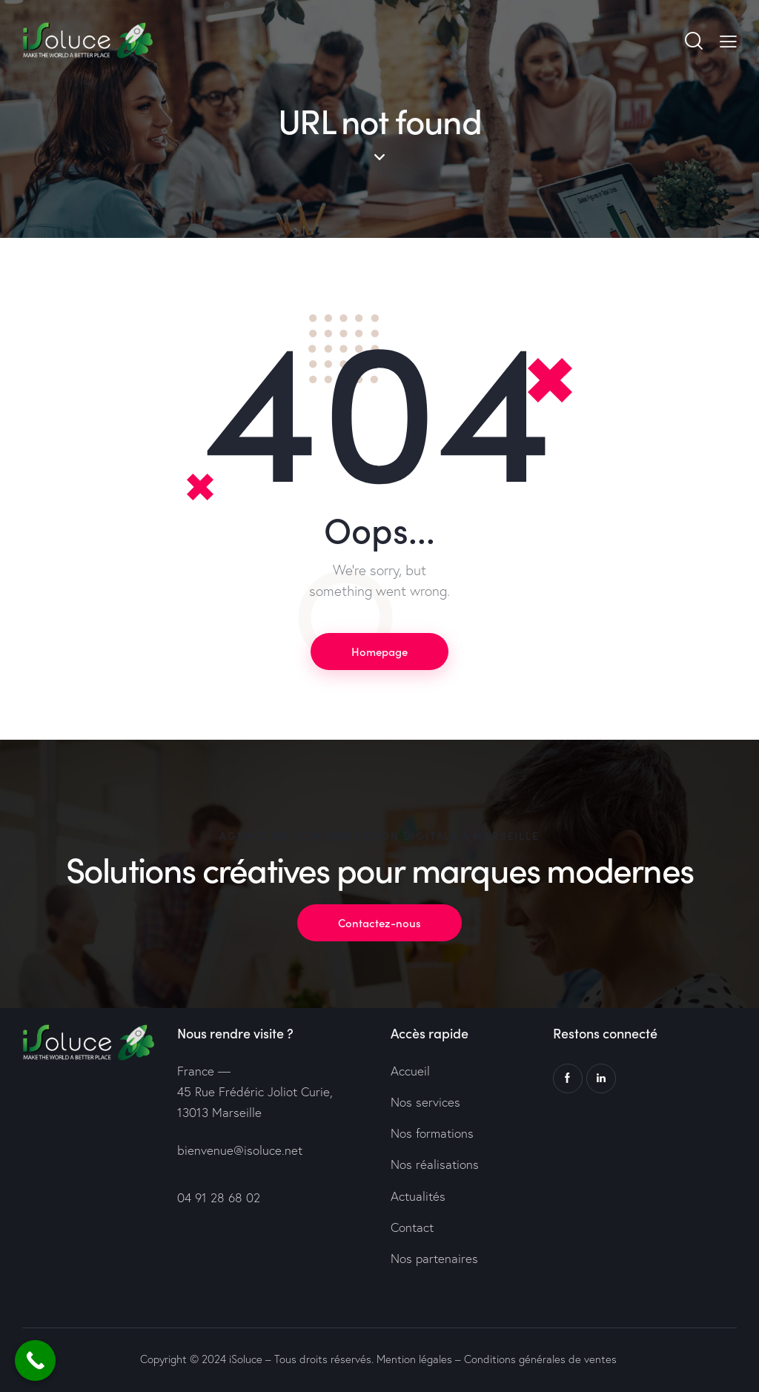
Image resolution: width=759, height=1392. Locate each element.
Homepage (379, 651)
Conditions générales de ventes (540, 1359)
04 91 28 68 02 (218, 1197)
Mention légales (414, 1359)
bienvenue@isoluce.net (239, 1150)
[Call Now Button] (35, 1360)
